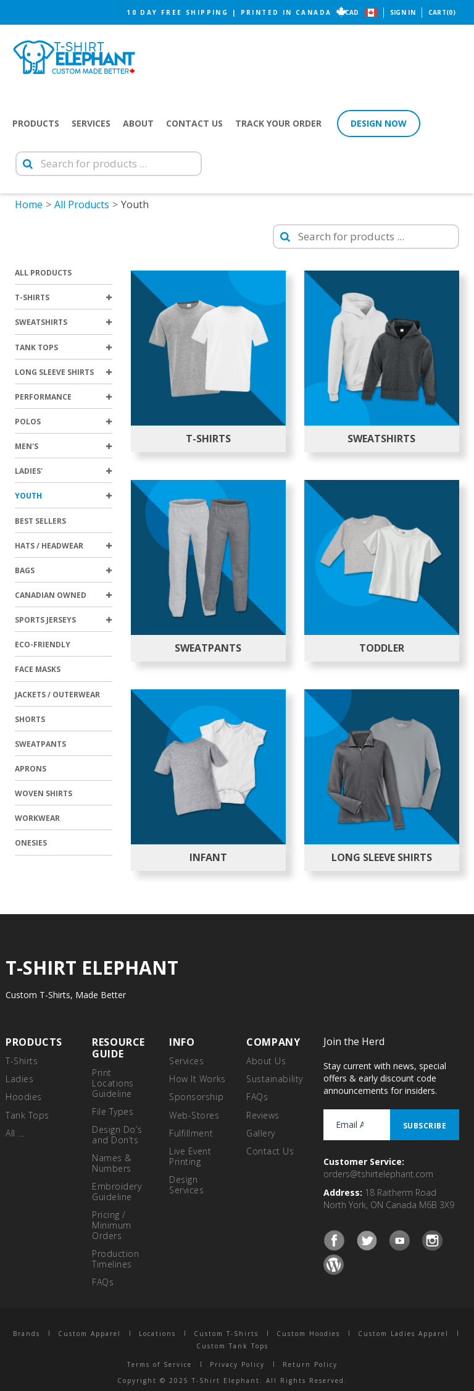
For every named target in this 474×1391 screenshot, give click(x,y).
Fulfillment (191, 1133)
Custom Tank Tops (232, 1346)
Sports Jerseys (63, 620)
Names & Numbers (111, 1163)
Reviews (263, 1115)
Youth (63, 495)
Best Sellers (40, 521)
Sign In (402, 12)
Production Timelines (115, 1259)
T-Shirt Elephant (74, 57)
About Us (266, 1061)
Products (35, 123)
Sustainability (274, 1079)
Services (91, 123)
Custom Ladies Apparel (403, 1333)
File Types (113, 1111)
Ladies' (63, 471)
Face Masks (37, 669)
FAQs (103, 1282)
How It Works (197, 1079)
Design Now (379, 123)
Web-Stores (194, 1115)
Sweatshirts (63, 322)
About (138, 123)
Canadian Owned (63, 595)
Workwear (37, 818)
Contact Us (194, 123)
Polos (63, 421)
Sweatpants (40, 744)
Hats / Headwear (63, 545)
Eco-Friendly (42, 644)
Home (29, 204)
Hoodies (24, 1097)
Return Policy (310, 1364)
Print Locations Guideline (113, 1083)
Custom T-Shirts (226, 1333)
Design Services (186, 1185)
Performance (63, 397)
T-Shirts (63, 297)
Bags (63, 570)
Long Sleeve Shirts (63, 372)
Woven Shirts (43, 793)
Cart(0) (441, 12)
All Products (81, 204)
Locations (157, 1333)
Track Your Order (278, 123)
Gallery (260, 1133)
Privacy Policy (237, 1364)
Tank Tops (63, 347)
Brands (26, 1333)
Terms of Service (159, 1364)
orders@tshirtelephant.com (378, 1174)
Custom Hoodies (308, 1333)
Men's (63, 446)
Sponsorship (196, 1097)
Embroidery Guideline (117, 1191)
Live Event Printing (190, 1156)
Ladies (19, 1079)
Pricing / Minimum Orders (111, 1225)
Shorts (30, 719)
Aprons (30, 768)
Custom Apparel (89, 1333)
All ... (15, 1133)
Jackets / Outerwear (57, 694)
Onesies (31, 843)
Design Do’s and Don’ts (117, 1135)
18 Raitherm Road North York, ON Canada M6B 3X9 (388, 1199)
